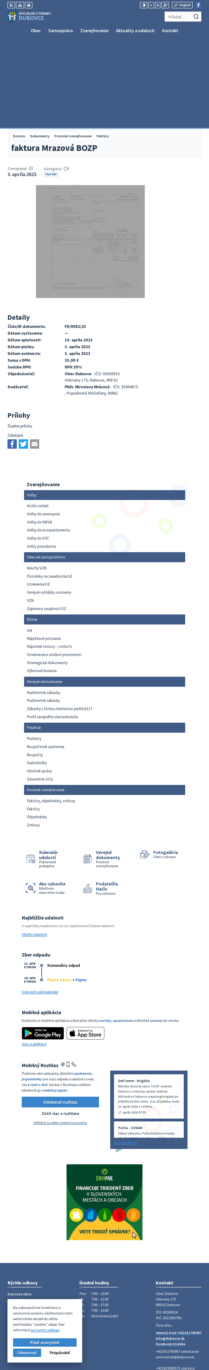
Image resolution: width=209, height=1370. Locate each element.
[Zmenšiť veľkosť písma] (151, 5)
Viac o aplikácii (34, 956)
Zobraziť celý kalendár (40, 904)
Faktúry (51, 87)
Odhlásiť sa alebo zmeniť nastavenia (60, 1036)
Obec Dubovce (45, 1329)
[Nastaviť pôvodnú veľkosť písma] (157, 5)
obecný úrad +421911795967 (179, 1245)
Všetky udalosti (34, 847)
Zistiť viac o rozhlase (60, 1026)
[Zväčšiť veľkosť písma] (165, 5)
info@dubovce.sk (170, 1251)
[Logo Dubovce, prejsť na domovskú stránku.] (29, 16)
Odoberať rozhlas (60, 1015)
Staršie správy (125, 1055)
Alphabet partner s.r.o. (68, 1324)
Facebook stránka (170, 1257)
